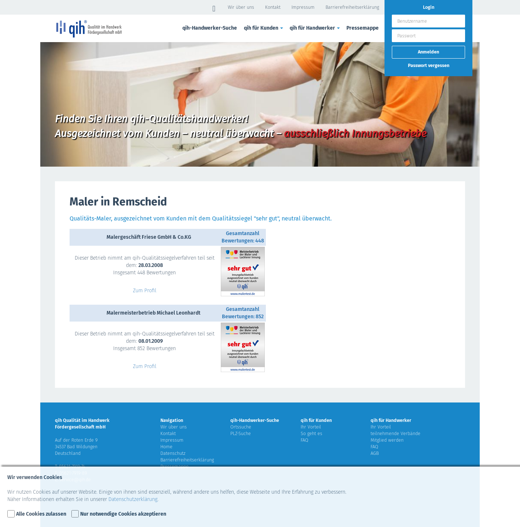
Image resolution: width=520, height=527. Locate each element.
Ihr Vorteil (311, 427)
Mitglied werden (387, 440)
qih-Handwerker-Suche (209, 28)
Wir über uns (241, 7)
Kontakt (273, 7)
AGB (375, 453)
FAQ (304, 440)
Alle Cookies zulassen (41, 514)
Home (166, 446)
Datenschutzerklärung (132, 499)
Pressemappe (362, 28)
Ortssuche (240, 427)
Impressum (303, 7)
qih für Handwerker (315, 28)
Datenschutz (172, 453)
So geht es (311, 433)
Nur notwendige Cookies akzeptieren (123, 514)
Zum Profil (144, 290)
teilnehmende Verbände (395, 433)
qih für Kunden (264, 28)
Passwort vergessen (428, 65)
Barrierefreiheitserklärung (352, 7)
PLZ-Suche (240, 433)
